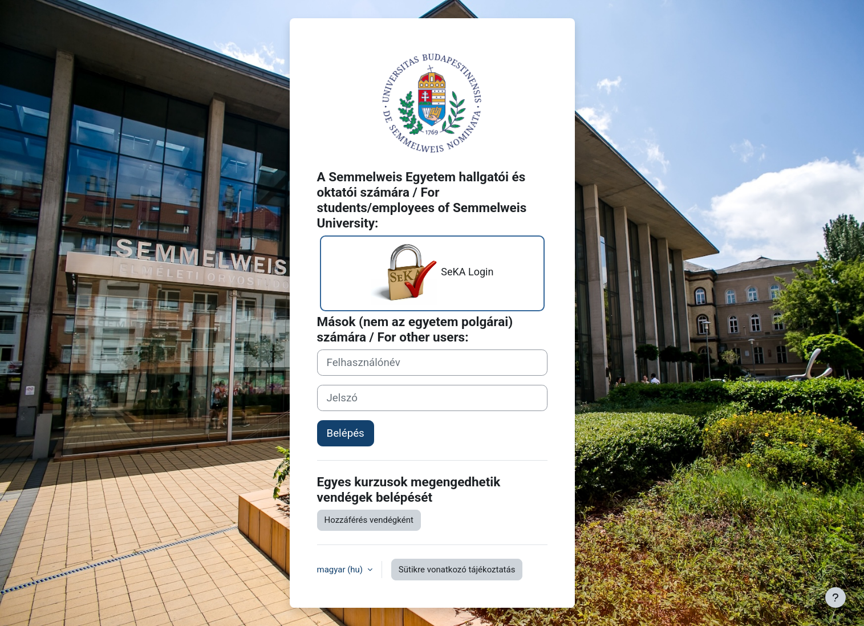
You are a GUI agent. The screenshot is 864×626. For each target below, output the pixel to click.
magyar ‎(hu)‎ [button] (341, 569)
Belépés (345, 433)
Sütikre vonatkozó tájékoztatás (457, 569)
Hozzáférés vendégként (368, 520)
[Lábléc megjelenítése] (835, 597)
